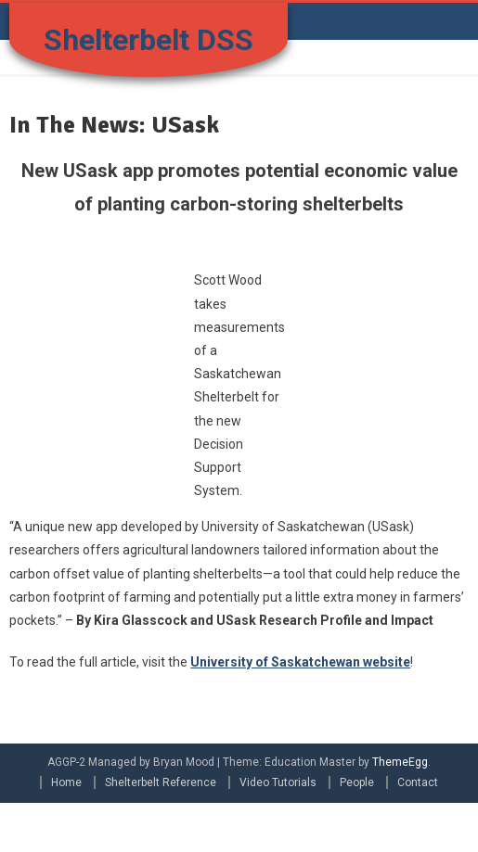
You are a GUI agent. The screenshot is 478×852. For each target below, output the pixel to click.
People (357, 782)
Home (66, 782)
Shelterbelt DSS (148, 39)
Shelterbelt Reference (160, 782)
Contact (417, 782)
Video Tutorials (278, 782)
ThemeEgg (400, 762)
